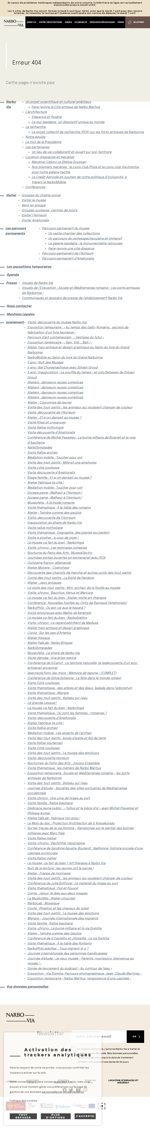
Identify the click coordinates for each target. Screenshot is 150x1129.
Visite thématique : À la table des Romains (59, 943)
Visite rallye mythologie (45, 528)
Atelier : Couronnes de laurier (49, 402)
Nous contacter (19, 306)
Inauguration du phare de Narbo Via (54, 522)
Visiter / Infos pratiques (50, 22)
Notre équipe (35, 137)
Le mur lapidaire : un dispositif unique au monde (68, 122)
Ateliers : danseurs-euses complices (55, 382)
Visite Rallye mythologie (45, 427)
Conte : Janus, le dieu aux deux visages (57, 893)
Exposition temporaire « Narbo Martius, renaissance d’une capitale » (79, 978)
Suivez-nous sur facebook (65, 1090)
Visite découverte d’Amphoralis (51, 432)
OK (135, 1036)
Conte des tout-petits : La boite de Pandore (60, 578)
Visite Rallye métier (41, 838)
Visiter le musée (33, 200)
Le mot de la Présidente (43, 142)
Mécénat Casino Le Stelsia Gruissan (59, 162)
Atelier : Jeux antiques (44, 583)
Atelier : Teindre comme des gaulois (54, 512)
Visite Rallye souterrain (44, 743)
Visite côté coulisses (43, 467)
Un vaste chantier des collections (74, 233)
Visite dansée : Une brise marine (51, 658)
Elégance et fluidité (47, 117)
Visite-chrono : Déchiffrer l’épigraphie (56, 843)
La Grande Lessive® (42, 703)
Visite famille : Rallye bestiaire (50, 803)
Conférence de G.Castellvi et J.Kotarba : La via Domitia (68, 938)
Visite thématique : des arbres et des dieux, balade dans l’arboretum (79, 688)
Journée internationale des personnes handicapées (67, 953)
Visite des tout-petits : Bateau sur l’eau (57, 698)
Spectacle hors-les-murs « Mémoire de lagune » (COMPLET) (71, 673)
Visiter (10, 195)
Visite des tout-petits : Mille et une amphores (61, 462)
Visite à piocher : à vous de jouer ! (53, 538)
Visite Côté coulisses (43, 683)
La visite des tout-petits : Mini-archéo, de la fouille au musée (73, 588)
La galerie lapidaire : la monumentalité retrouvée (85, 243)
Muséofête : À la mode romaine (50, 503)
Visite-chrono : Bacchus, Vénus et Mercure (60, 593)
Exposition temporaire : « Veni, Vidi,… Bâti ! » (59, 342)
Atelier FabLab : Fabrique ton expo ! (53, 818)
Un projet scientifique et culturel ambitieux (58, 102)
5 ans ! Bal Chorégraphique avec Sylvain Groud (62, 367)
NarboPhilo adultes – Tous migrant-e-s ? (57, 948)
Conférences (35, 187)
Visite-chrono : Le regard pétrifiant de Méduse (62, 623)
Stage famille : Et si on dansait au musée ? (59, 477)
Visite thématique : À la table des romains (59, 507)
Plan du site (90, 1081)
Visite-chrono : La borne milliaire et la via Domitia (64, 928)
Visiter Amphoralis (35, 220)
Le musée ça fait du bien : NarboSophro (57, 618)
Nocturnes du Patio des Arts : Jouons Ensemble (63, 763)
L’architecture (36, 112)
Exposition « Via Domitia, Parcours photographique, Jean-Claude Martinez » (84, 973)
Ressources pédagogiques (102, 22)
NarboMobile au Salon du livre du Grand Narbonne (65, 357)
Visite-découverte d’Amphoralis (51, 718)
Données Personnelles (63, 1081)
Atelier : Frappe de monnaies (49, 873)
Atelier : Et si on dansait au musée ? (54, 417)
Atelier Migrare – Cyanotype (48, 567)
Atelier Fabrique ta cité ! (45, 482)
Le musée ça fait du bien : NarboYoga (55, 542)
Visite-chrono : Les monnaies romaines (57, 548)
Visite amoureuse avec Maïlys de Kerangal (59, 613)
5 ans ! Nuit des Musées (45, 362)
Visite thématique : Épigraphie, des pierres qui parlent (68, 532)
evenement (13, 322)
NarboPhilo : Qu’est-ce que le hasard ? (56, 608)
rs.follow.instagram (85, 1090)
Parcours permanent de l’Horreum (67, 253)
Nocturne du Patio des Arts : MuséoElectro (59, 553)
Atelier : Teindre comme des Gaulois (54, 933)
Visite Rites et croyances (46, 422)
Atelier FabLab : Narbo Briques (49, 643)
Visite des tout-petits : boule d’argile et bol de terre (66, 738)
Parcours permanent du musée (65, 228)
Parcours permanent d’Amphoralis (68, 258)
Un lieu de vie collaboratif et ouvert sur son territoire (72, 152)
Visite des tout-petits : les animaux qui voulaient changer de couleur (79, 407)
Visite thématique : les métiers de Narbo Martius (64, 768)
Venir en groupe (33, 205)
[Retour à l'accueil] (13, 23)
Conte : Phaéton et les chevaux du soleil (58, 908)
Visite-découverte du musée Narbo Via (57, 322)
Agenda (68, 22)
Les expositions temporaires (29, 267)
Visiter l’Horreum (33, 215)
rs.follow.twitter (72, 1090)
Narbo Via (31, 22)
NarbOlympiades (39, 447)
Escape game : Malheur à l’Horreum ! (54, 493)
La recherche (35, 127)
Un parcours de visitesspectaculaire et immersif (85, 238)
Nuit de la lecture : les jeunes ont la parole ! (60, 868)
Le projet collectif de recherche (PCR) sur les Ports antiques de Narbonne (88, 132)
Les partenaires (37, 147)
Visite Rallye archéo (42, 452)
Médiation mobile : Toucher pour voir (54, 457)
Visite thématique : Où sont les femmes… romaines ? (67, 713)
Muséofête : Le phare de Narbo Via (53, 653)
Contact (11, 1081)
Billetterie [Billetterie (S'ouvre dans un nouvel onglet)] (138, 22)
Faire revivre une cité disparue (71, 248)
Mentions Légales (20, 314)
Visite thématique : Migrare (48, 693)
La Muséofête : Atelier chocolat (51, 898)
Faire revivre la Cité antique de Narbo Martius (66, 107)
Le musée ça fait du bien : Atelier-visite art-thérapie (66, 598)
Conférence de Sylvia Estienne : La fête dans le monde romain (74, 678)
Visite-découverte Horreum (48, 758)
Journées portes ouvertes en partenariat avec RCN (66, 558)
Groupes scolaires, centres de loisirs (49, 210)
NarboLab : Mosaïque (43, 903)
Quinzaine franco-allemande (49, 563)
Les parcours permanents (15, 231)
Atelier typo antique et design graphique (58, 628)
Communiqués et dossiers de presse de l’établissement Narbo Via (72, 298)
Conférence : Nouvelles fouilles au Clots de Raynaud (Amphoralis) (77, 603)
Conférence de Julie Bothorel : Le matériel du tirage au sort (72, 883)
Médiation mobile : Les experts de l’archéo (59, 733)
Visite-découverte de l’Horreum (51, 412)
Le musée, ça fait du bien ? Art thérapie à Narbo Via (66, 863)
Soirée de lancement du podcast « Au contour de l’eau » (69, 968)
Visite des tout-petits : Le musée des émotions (63, 753)
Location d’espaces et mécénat (49, 157)
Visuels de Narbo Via (37, 283)
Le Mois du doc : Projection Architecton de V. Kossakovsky (71, 823)
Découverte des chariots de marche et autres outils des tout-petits (79, 573)
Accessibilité (81, 22)
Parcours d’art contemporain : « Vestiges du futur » (65, 337)
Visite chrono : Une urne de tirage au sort (58, 798)
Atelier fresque (38, 638)
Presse (121, 22)
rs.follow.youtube (78, 1090)
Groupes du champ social (40, 195)
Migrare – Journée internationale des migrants (62, 918)
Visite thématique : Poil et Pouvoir (52, 888)
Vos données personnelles (27, 986)
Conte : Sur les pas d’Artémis (49, 633)
